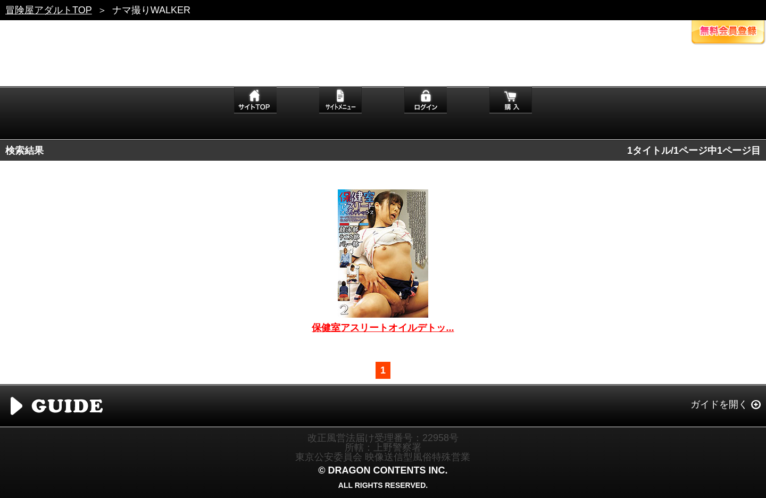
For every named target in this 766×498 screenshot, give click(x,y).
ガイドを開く (719, 404)
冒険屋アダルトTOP (48, 10)
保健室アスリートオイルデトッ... (383, 327)
